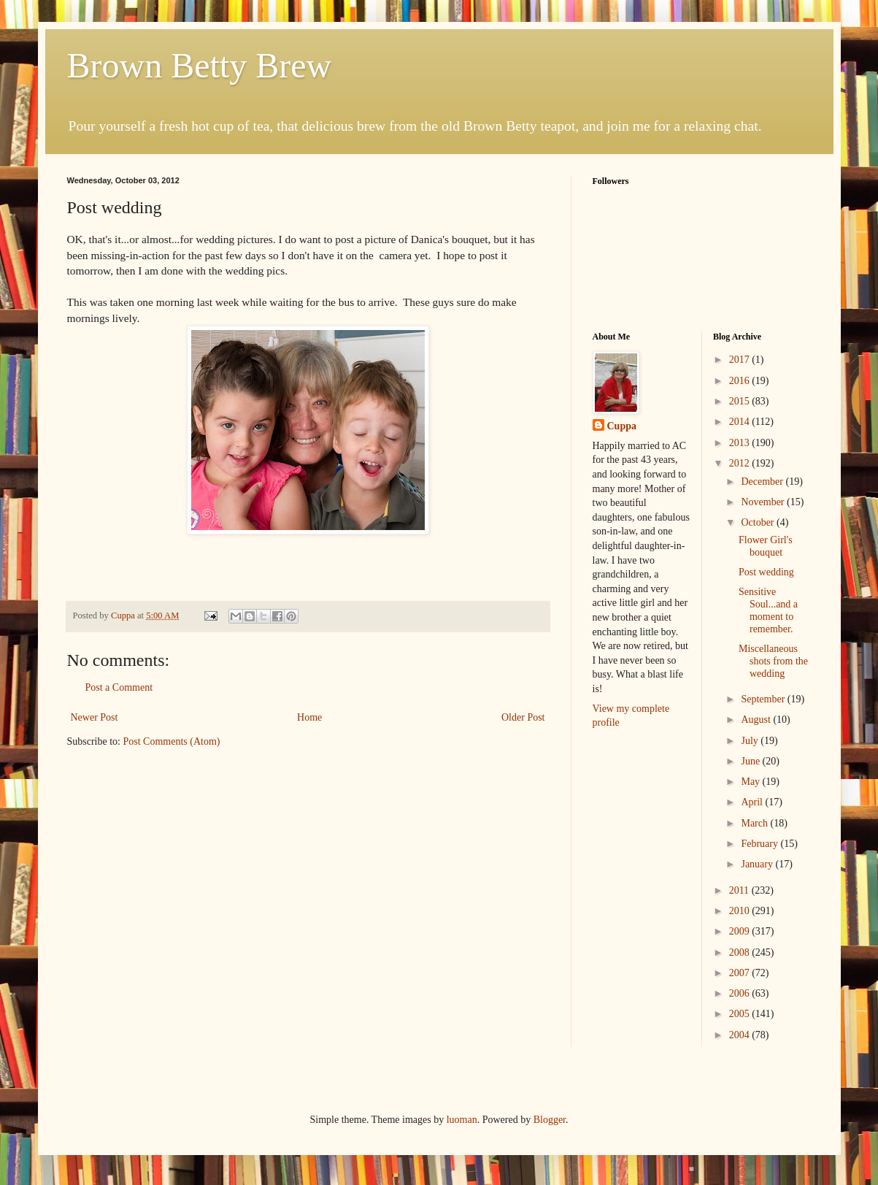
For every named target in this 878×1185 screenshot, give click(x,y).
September (764, 699)
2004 (740, 1034)
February (760, 843)
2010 (740, 910)
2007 (740, 972)
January (758, 864)
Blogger (550, 1119)
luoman (462, 1119)
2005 (740, 1013)
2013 (740, 442)
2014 (740, 421)
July (750, 740)
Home (309, 717)
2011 (740, 890)
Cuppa (621, 426)
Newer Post (94, 717)
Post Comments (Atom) (171, 741)
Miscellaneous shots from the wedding (773, 661)
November (764, 501)
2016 (740, 380)
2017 (740, 359)
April (753, 802)
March (755, 823)
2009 (740, 931)
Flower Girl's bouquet (766, 546)
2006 (740, 993)
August (757, 719)
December (763, 481)
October (759, 522)
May (751, 781)
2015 (740, 401)
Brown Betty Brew (199, 65)
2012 (740, 463)
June (751, 761)
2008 (740, 952)
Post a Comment (119, 687)
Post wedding (766, 572)
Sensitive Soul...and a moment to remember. (768, 610)
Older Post (523, 717)
